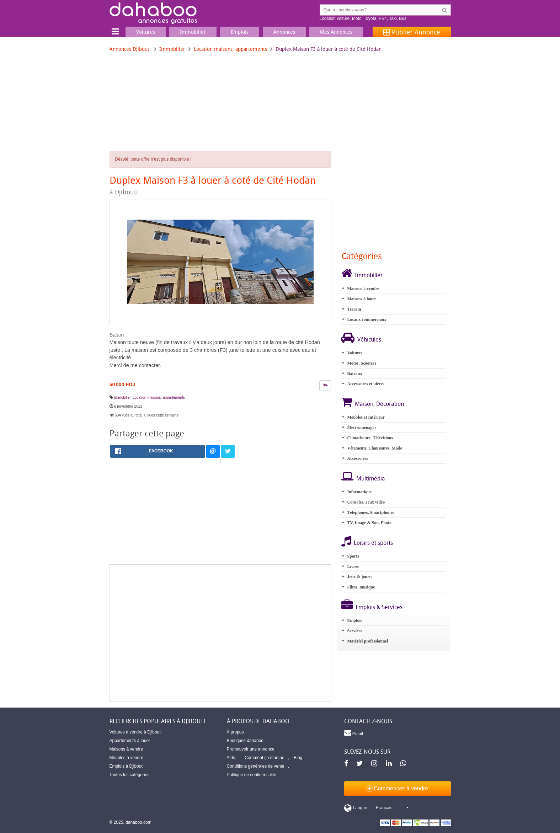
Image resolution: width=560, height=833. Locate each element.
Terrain (354, 309)
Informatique (359, 491)
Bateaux (354, 373)
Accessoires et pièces (365, 383)
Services (354, 630)
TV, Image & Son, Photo (369, 522)
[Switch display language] (376, 807)
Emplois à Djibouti (127, 766)
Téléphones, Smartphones (370, 512)
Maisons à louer (361, 298)
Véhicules (369, 339)
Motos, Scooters (361, 363)
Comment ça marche (264, 757)
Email (353, 732)
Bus (402, 18)
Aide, (231, 757)
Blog (298, 757)
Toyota (370, 18)
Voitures (354, 352)
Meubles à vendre (126, 757)
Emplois (354, 620)
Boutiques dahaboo (245, 740)
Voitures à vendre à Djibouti (136, 732)
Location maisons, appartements (230, 48)
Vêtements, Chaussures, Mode (374, 448)
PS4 (383, 18)
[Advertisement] (220, 633)
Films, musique (361, 587)
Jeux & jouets (359, 576)
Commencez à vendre (397, 788)
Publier (411, 32)
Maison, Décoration (379, 404)
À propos (235, 732)
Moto (357, 18)
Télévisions (383, 437)
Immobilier (172, 48)
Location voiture (335, 18)
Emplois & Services (379, 607)
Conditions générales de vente (255, 766)
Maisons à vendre (363, 288)
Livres (352, 566)
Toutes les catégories (130, 774)
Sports (353, 556)
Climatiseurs (358, 437)
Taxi (392, 18)
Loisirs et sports (373, 543)
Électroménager (361, 427)
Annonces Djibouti (130, 48)
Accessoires (357, 458)
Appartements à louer (130, 740)
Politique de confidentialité (251, 774)
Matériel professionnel (367, 641)
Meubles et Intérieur (365, 417)
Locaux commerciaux (366, 319)
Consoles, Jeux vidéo (366, 502)
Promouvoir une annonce (250, 749)
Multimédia (370, 478)
